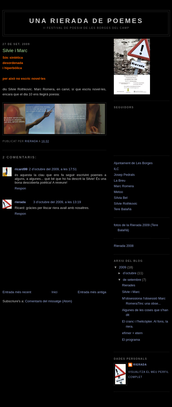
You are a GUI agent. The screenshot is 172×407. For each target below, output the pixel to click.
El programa (131, 339)
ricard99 (21, 169)
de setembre (132, 280)
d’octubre (130, 273)
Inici (54, 292)
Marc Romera (124, 186)
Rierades (128, 285)
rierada (20, 202)
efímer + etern (132, 333)
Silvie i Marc (131, 292)
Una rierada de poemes (86, 21)
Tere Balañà (122, 209)
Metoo (118, 192)
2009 (123, 267)
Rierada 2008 (124, 246)
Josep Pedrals (124, 175)
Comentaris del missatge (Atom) (48, 301)
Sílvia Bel (120, 198)
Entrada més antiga (92, 292)
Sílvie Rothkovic (125, 203)
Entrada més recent (17, 292)
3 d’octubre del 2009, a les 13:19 (57, 202)
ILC (116, 169)
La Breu (119, 180)
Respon (20, 188)
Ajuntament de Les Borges (133, 163)
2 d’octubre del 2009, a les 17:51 (53, 169)
